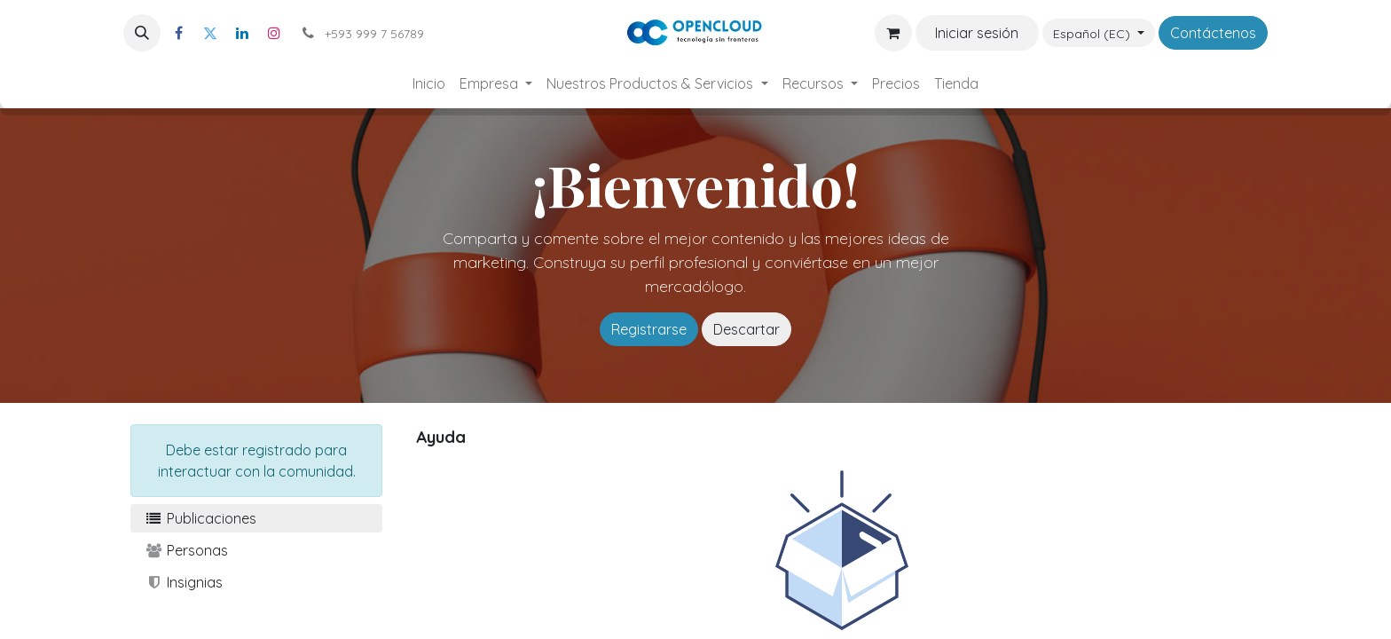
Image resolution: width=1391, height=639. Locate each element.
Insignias (184, 582)
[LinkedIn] (242, 33)
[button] (142, 32)
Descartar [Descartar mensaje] (746, 329)
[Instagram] (274, 33)
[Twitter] (210, 33)
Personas (186, 550)
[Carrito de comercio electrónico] (893, 32)
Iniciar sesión (976, 33)
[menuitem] (428, 83)
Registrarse (649, 329)
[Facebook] (178, 33)
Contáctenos (1213, 33)
